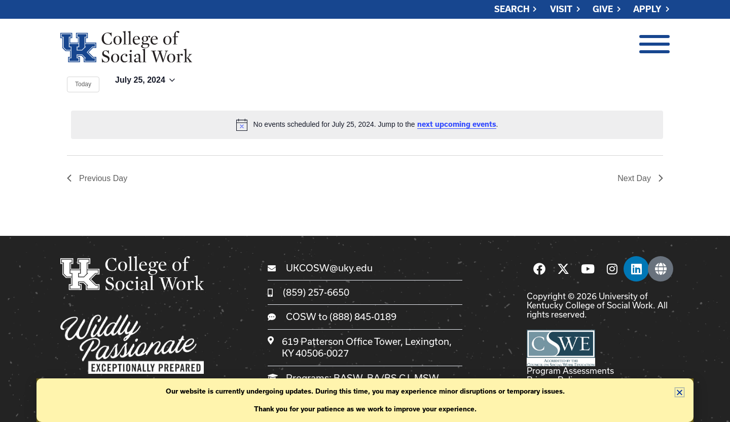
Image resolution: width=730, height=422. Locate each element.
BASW (348, 377)
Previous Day (97, 178)
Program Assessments (570, 370)
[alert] (367, 125)
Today (83, 84)
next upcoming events (456, 124)
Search (512, 9)
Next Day (640, 178)
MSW (426, 377)
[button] (679, 392)
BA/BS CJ (388, 377)
